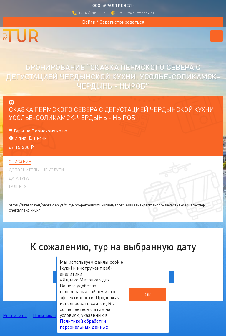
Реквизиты (15, 315)
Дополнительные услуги (36, 170)
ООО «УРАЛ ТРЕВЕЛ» (113, 5)
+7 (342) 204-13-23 (89, 13)
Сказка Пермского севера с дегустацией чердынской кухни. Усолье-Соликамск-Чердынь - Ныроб (112, 113)
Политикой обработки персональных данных (84, 324)
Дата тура (19, 178)
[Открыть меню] (216, 36)
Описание (20, 161)
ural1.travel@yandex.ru (132, 13)
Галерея (18, 186)
